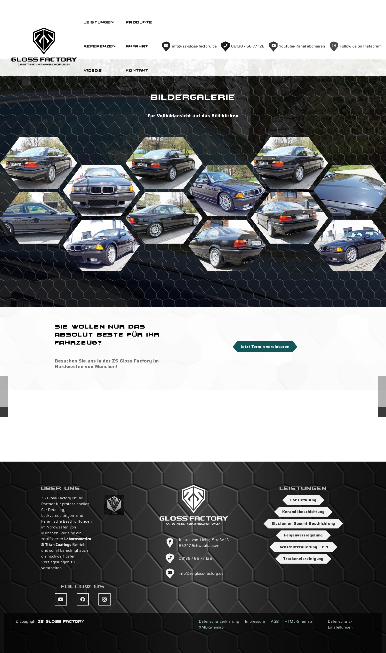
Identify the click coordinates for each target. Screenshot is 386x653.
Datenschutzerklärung (219, 621)
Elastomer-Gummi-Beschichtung (303, 523)
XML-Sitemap (211, 627)
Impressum (255, 621)
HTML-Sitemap (298, 621)
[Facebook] (83, 599)
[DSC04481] (226, 304)
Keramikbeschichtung (303, 512)
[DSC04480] (38, 221)
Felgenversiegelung (303, 535)
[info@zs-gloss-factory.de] (172, 573)
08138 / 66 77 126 (195, 558)
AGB (275, 621)
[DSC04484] (101, 249)
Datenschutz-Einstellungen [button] (340, 624)
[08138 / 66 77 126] (172, 558)
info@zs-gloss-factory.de (201, 573)
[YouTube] (61, 599)
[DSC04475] (163, 276)
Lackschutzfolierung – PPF (303, 547)
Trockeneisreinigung (303, 559)
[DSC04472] (289, 276)
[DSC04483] (101, 304)
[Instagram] (104, 599)
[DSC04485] (38, 276)
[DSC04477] (226, 249)
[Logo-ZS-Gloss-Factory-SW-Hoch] (182, 21)
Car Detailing (303, 500)
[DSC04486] (163, 221)
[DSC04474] (289, 221)
